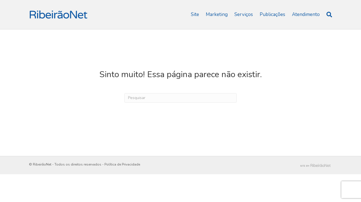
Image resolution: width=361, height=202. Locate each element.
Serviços (243, 14)
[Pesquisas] (327, 14)
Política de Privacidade (122, 164)
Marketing (217, 14)
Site (195, 14)
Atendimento (306, 14)
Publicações (272, 14)
